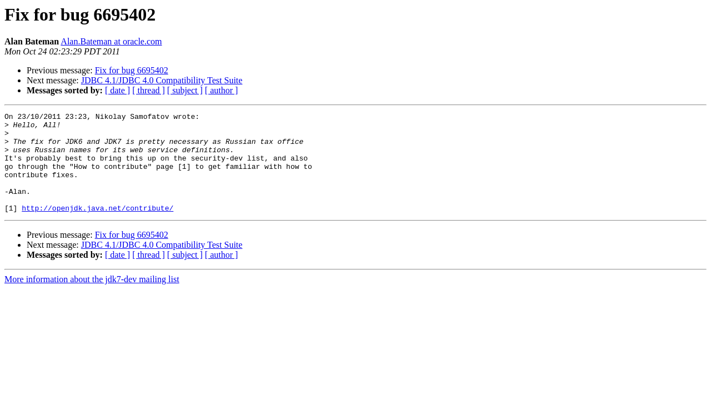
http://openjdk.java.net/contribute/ (97, 228)
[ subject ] (185, 90)
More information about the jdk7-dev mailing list (91, 299)
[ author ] (221, 90)
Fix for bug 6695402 (131, 70)
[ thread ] (148, 90)
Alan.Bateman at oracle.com (111, 41)
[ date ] (117, 90)
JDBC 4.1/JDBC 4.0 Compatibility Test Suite (162, 80)
